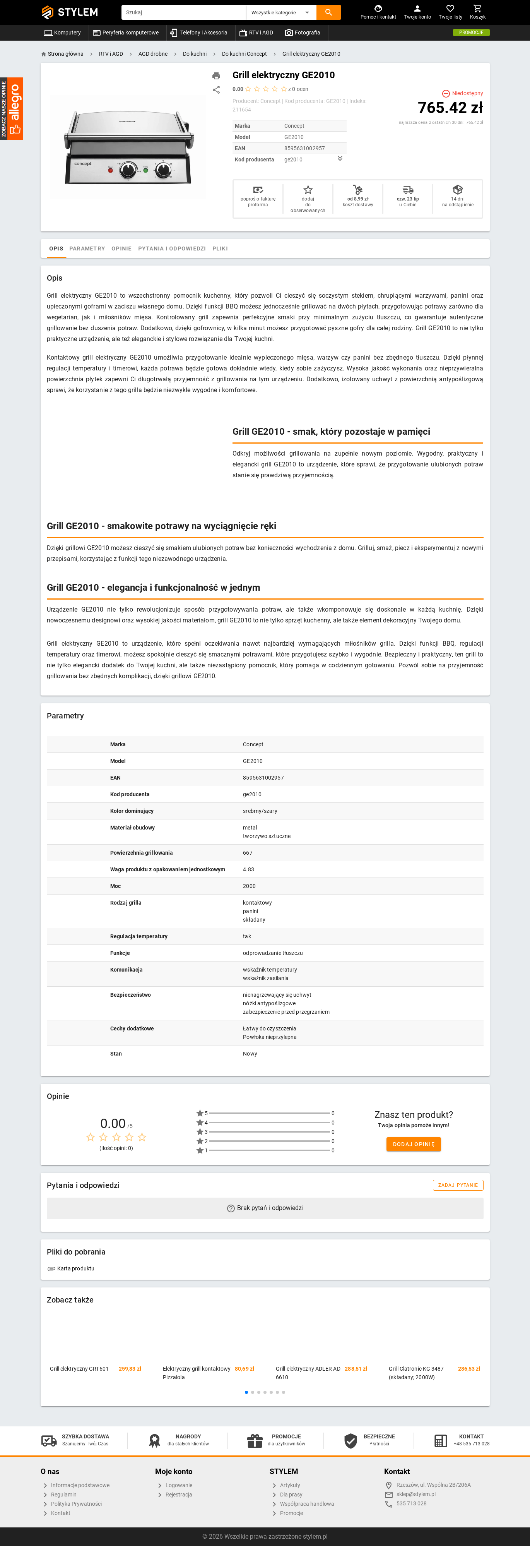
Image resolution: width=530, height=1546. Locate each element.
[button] (281, 12)
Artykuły (285, 1485)
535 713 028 (412, 1503)
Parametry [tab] (103, 248)
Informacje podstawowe (75, 1485)
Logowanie (173, 1485)
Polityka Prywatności (71, 1504)
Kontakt (55, 1513)
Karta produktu (71, 1268)
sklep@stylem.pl (416, 1494)
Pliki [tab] (236, 248)
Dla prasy (286, 1495)
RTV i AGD (256, 32)
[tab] (54, 248)
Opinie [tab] (138, 248)
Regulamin (59, 1495)
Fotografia (302, 32)
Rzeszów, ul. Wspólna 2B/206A (434, 1485)
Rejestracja (173, 1495)
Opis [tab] (72, 248)
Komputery (62, 32)
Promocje (471, 32)
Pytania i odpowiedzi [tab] (188, 248)
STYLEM (78, 12)
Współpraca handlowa (302, 1504)
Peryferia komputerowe (125, 32)
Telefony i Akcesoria (198, 32)
